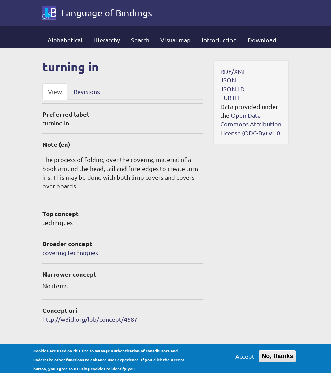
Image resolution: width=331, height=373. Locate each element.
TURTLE (230, 97)
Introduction (219, 39)
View (55, 91)
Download (262, 39)
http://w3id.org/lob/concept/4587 (89, 319)
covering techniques (70, 252)
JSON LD (232, 88)
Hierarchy (106, 39)
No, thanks (277, 358)
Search (140, 39)
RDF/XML (233, 71)
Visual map (175, 39)
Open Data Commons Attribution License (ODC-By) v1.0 (250, 123)
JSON (228, 79)
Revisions (87, 91)
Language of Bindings (106, 12)
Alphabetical (65, 39)
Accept (244, 358)
